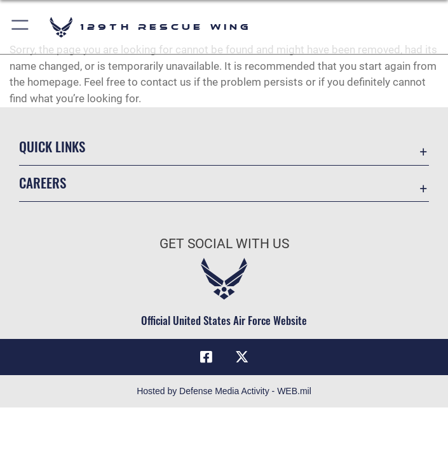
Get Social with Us (224, 243)
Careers (42, 182)
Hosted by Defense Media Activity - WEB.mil (224, 391)
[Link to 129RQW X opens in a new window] (241, 356)
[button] (20, 27)
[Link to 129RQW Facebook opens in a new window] (206, 356)
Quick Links (52, 146)
